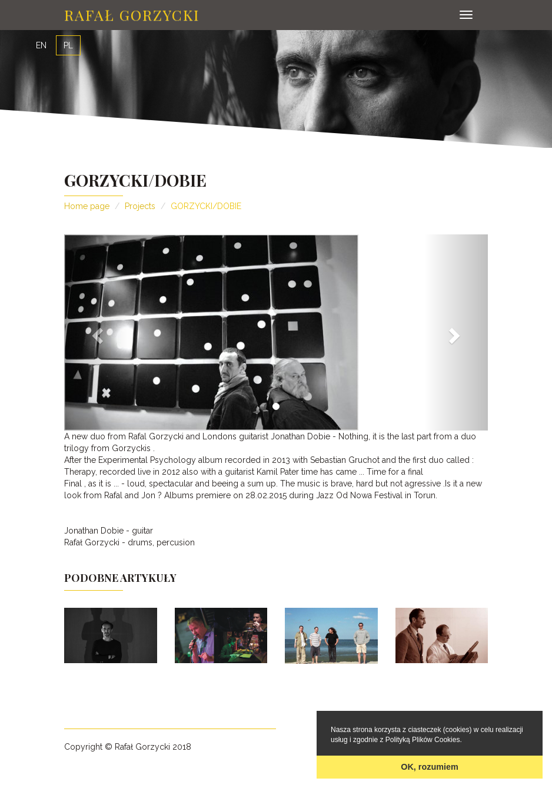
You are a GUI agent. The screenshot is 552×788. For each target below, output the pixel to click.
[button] (96, 332)
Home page (86, 206)
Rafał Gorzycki (131, 14)
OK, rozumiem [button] (429, 767)
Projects (140, 206)
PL (68, 45)
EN (41, 45)
